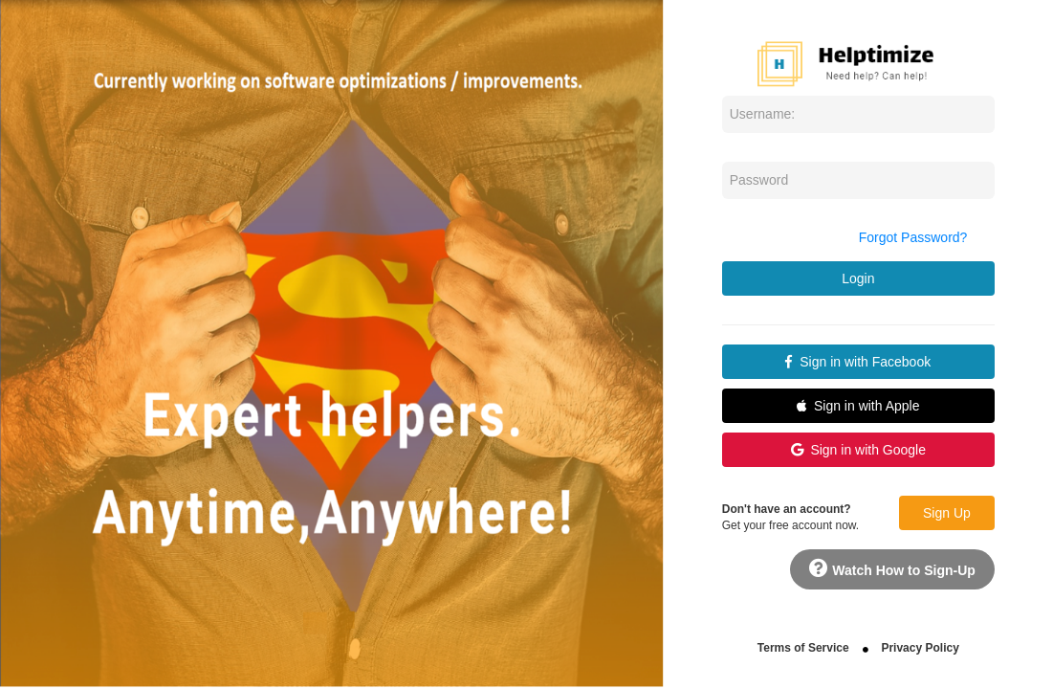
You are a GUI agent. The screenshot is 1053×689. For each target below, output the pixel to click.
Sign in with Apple (858, 405)
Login (858, 278)
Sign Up (947, 513)
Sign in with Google (858, 449)
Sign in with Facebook (858, 361)
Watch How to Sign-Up (892, 568)
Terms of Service (803, 648)
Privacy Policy (919, 648)
